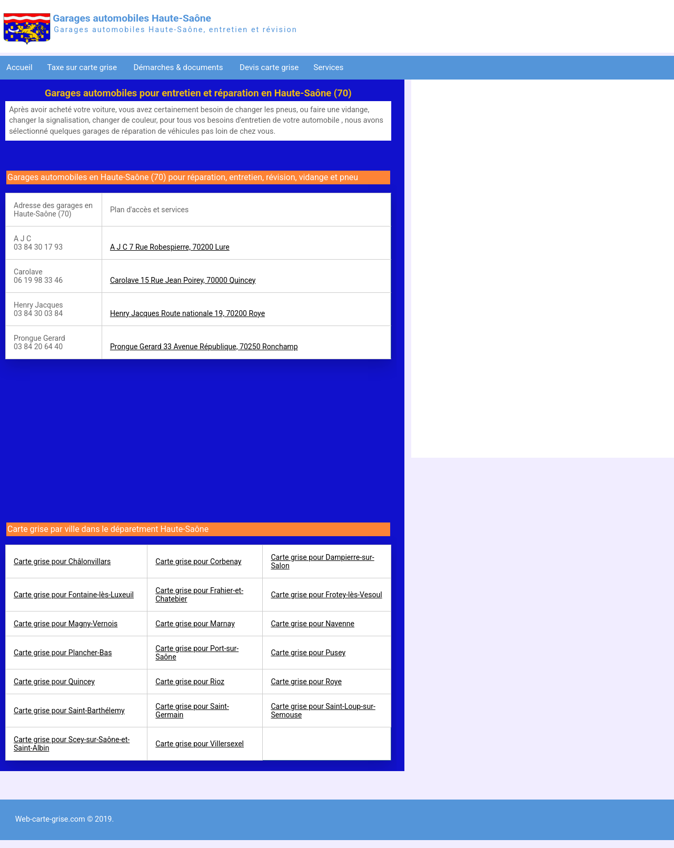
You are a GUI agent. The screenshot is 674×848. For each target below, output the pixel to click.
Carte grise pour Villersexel (199, 743)
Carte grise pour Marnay (195, 623)
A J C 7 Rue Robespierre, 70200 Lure (170, 247)
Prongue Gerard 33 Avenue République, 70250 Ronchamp (204, 346)
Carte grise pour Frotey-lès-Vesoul (326, 594)
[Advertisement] (93, 438)
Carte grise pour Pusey (308, 652)
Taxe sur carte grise (82, 67)
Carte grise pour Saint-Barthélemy (69, 710)
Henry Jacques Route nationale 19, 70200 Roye (187, 313)
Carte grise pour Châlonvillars (62, 561)
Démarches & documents (179, 67)
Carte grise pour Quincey (54, 681)
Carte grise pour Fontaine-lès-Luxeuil (74, 594)
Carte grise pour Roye (306, 681)
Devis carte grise (269, 67)
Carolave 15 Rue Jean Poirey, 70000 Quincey (183, 280)
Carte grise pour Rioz (189, 681)
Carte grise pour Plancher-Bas (63, 652)
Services (329, 67)
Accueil (19, 67)
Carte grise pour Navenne (312, 623)
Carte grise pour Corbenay (198, 561)
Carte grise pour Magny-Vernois (65, 623)
